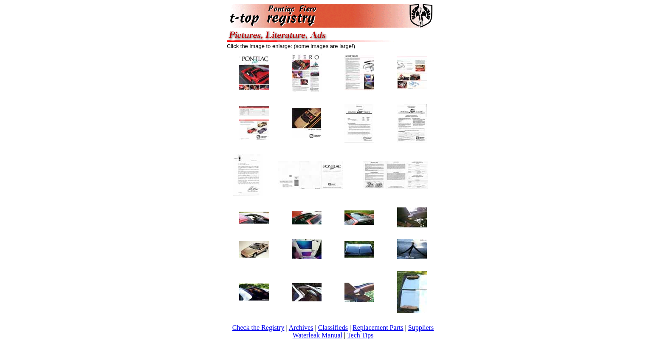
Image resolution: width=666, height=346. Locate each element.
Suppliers (421, 327)
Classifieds (333, 327)
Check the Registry (258, 327)
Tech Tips (360, 335)
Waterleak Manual (317, 335)
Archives (301, 327)
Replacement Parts (378, 327)
